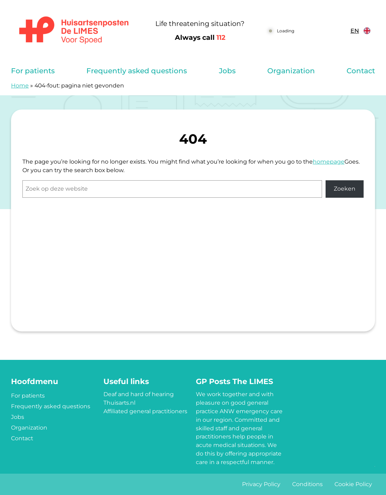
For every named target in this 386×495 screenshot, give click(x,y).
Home (20, 85)
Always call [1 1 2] (200, 37)
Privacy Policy (261, 484)
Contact (361, 70)
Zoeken (344, 188)
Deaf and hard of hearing (138, 394)
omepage (330, 161)
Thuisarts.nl (119, 402)
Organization (291, 70)
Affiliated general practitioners (145, 411)
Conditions (307, 484)
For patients (33, 70)
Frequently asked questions (136, 70)
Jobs (227, 70)
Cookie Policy (353, 484)
